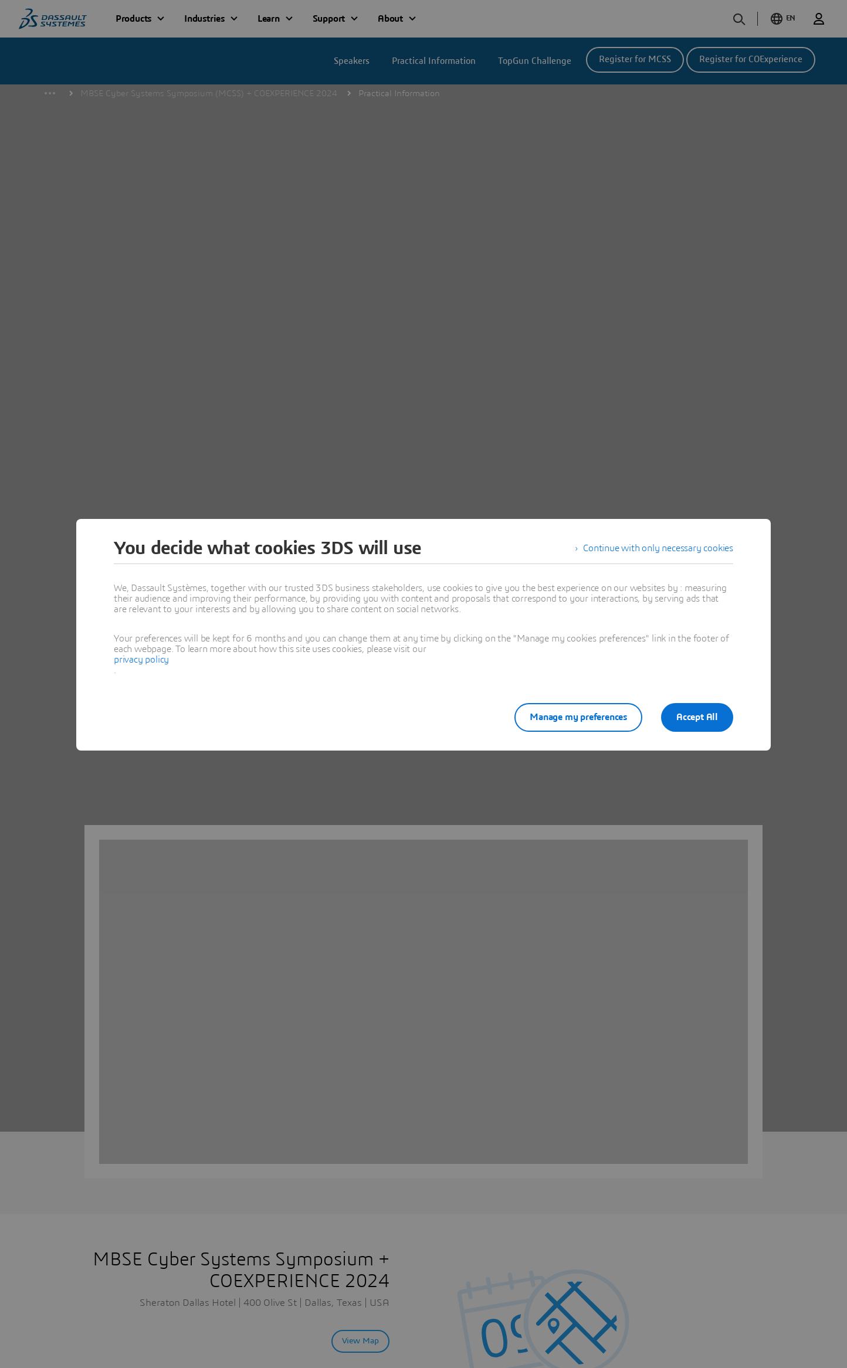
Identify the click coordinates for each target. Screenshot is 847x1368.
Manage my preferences (578, 717)
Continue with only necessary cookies (658, 548)
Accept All (697, 717)
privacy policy (141, 659)
